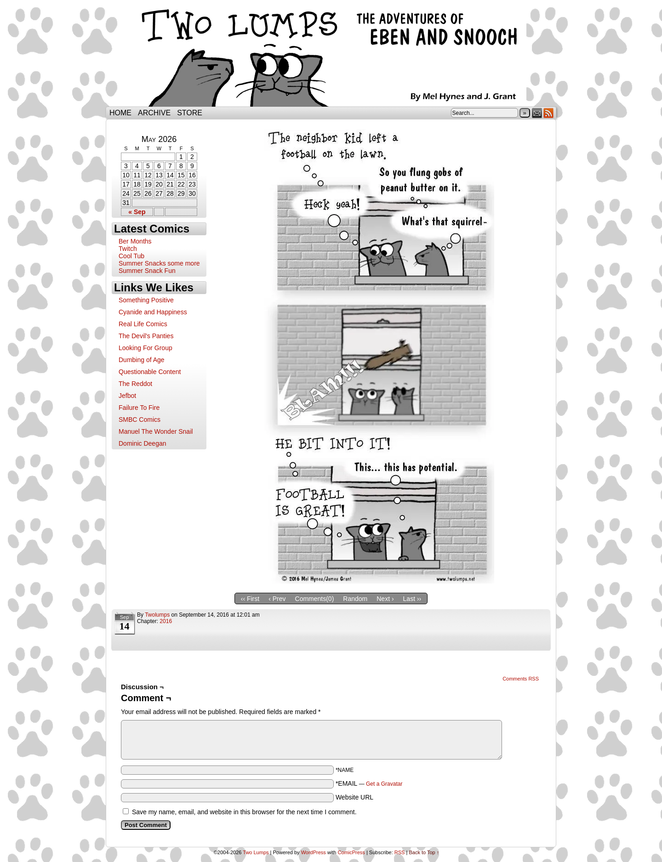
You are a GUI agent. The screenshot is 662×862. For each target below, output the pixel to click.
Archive (154, 113)
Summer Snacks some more (159, 263)
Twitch (128, 248)
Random (355, 598)
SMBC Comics (139, 419)
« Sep (136, 212)
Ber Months (135, 241)
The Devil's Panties (146, 336)
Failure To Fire (139, 407)
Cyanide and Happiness (153, 312)
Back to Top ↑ (424, 852)
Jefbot (127, 395)
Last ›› (412, 598)
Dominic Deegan (142, 443)
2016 (166, 621)
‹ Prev (276, 598)
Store (189, 113)
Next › (385, 598)
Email (537, 113)
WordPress (313, 852)
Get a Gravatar (384, 784)
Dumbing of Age (142, 359)
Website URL (354, 797)
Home (120, 113)
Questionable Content (150, 371)
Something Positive (146, 300)
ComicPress (351, 852)
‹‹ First (250, 598)
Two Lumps (331, 56)
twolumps (157, 615)
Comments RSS (520, 678)
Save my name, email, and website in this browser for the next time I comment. (244, 812)
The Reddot (135, 383)
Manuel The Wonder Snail (156, 431)
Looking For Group (145, 348)
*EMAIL (369, 783)
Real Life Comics (143, 324)
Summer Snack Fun (147, 270)
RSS (548, 113)
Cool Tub (131, 256)
